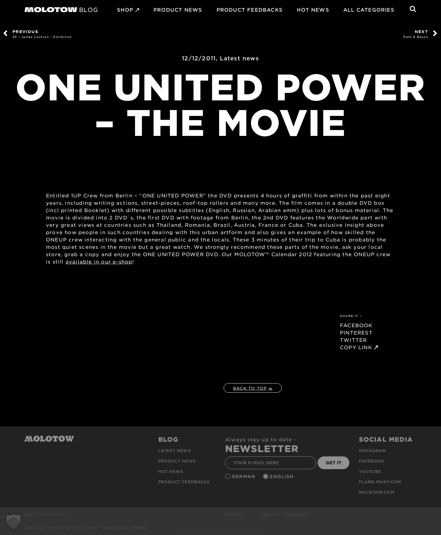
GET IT (333, 462)
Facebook (371, 460)
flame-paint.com (380, 481)
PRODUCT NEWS (177, 9)
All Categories (368, 9)
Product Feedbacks (250, 9)
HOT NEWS (313, 9)
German (244, 476)
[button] (13, 521)
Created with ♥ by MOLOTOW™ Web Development (86, 527)
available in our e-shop (99, 261)
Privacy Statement (285, 514)
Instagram (372, 450)
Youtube (370, 471)
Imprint (234, 514)
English (282, 476)
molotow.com (376, 492)
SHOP (125, 9)
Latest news (239, 58)
